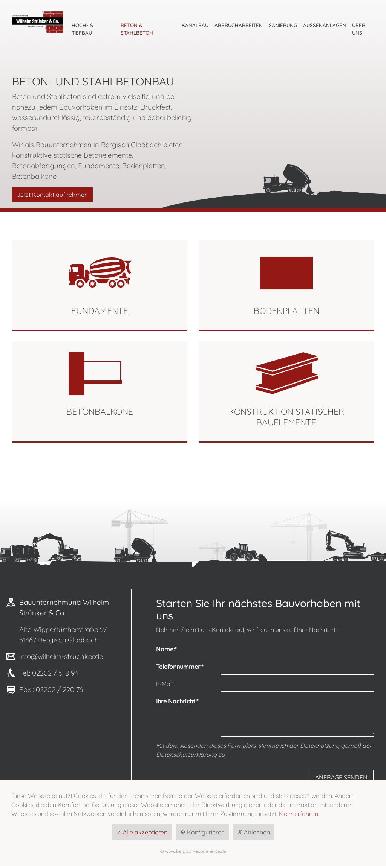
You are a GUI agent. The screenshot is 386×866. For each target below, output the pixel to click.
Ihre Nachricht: (177, 701)
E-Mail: (165, 684)
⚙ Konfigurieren (202, 832)
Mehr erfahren (298, 813)
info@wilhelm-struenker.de (61, 656)
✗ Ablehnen (253, 832)
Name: (166, 649)
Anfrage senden (341, 777)
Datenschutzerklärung (186, 754)
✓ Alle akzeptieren (141, 832)
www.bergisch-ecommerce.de (195, 851)
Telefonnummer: (179, 666)
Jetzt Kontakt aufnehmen (52, 194)
